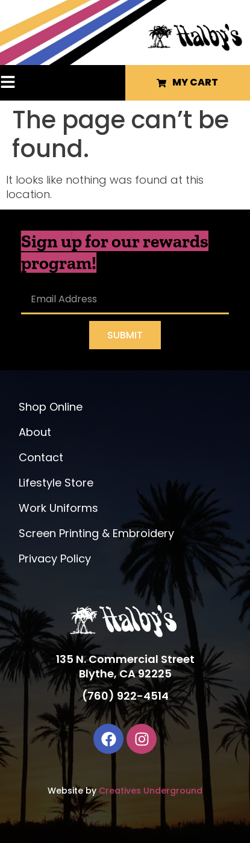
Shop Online (51, 406)
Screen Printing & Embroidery (96, 533)
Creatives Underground (150, 791)
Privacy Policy (55, 558)
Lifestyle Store (56, 482)
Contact (41, 457)
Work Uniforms (58, 507)
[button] (25, 83)
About (35, 432)
